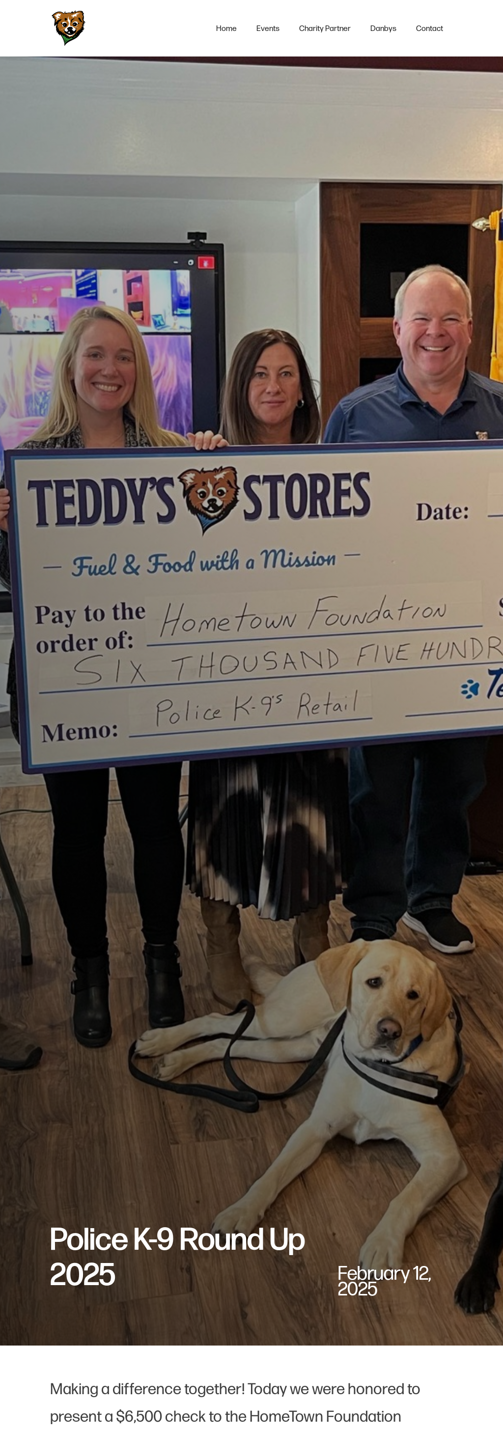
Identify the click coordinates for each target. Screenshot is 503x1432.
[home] (68, 28)
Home (226, 28)
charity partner (325, 28)
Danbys (383, 28)
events (267, 28)
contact (429, 28)
